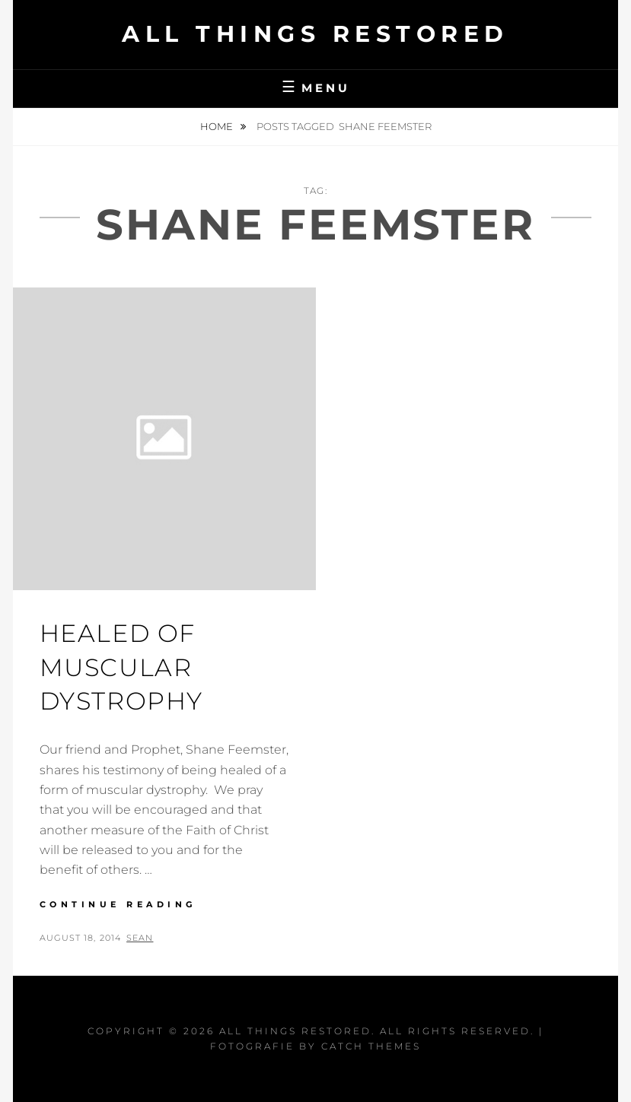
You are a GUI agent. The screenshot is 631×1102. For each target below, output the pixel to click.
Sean (139, 937)
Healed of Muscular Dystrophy (121, 667)
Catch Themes (371, 1046)
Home (217, 126)
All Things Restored (315, 34)
